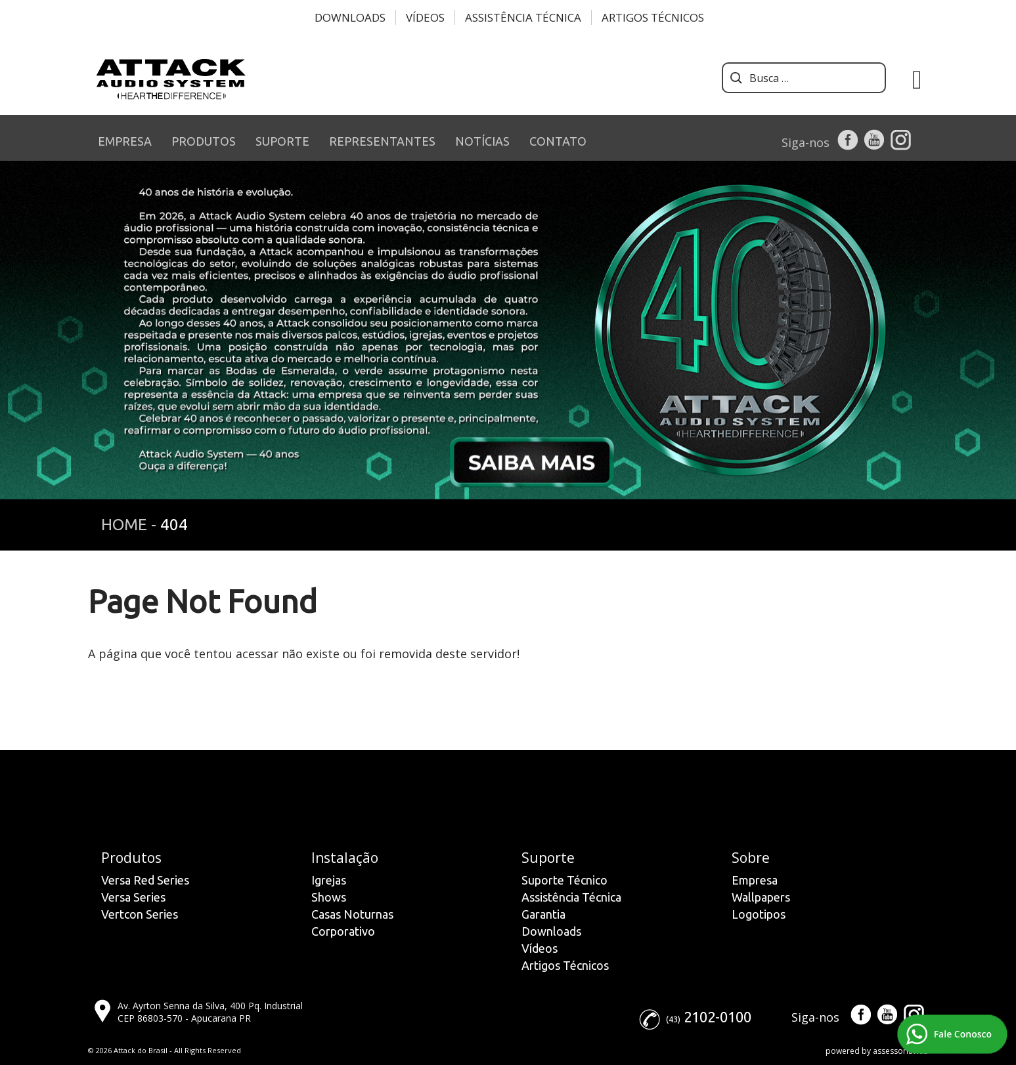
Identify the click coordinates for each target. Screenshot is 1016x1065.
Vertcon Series (139, 914)
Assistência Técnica (523, 17)
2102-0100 (717, 1017)
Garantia (543, 914)
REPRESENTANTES (382, 141)
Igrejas (328, 880)
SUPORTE (282, 141)
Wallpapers (761, 897)
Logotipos (758, 914)
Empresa (755, 880)
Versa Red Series (145, 880)
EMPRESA (125, 141)
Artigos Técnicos (653, 17)
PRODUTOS (203, 141)
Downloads (350, 17)
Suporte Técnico (564, 880)
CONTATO (557, 141)
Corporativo (343, 931)
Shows (328, 897)
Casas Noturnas (352, 914)
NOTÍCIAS (482, 141)
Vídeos (425, 17)
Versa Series (133, 897)
